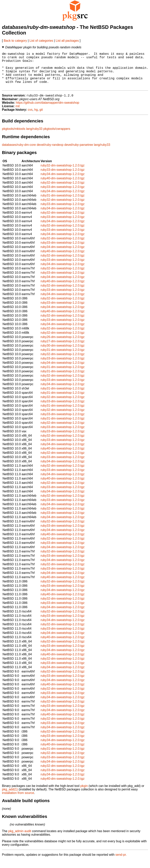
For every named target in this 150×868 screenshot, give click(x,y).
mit (17, 114)
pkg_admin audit (19, 839)
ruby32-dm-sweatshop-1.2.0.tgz (63, 173)
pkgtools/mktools (13, 137)
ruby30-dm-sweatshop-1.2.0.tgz (63, 354)
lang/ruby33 (34, 137)
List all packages (67, 40)
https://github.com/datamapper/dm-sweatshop (47, 111)
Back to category (15, 40)
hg (36, 118)
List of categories (41, 40)
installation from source (18, 801)
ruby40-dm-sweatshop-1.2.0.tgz (63, 186)
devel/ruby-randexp (50, 153)
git (41, 118)
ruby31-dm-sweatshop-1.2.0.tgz (63, 203)
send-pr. (121, 863)
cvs (30, 118)
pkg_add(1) (10, 797)
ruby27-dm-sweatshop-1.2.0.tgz (63, 349)
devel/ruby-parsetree (78, 153)
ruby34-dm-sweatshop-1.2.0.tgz (63, 182)
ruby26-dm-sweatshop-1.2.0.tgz (63, 345)
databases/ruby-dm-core (19, 153)
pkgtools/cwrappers (56, 137)
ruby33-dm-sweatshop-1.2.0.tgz (63, 178)
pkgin (84, 794)
